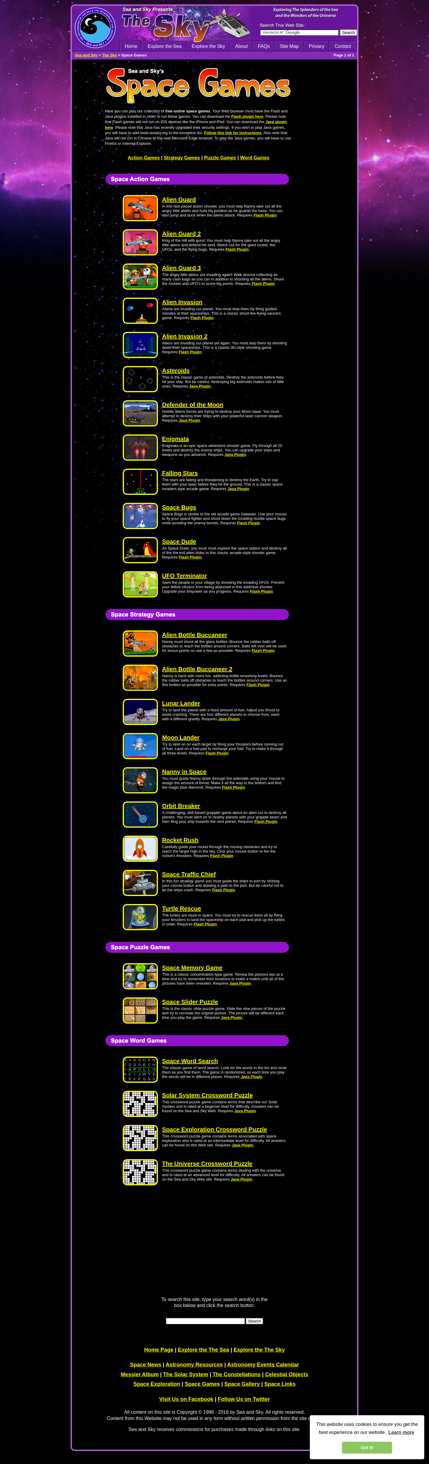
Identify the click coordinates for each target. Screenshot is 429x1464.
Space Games (202, 1384)
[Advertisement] (325, 247)
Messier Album (139, 1374)
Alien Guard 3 (181, 268)
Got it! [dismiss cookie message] (367, 1447)
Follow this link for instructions (233, 133)
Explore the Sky (208, 46)
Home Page (158, 1350)
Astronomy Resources (194, 1365)
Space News (145, 1365)
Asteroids (175, 370)
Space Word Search (190, 1061)
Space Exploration (156, 1384)
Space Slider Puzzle (190, 1002)
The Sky (109, 55)
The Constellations (237, 1374)
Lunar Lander (181, 703)
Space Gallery (242, 1384)
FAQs (264, 46)
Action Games (144, 157)
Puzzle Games (220, 157)
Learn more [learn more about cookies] (401, 1432)
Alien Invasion (182, 302)
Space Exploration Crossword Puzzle (214, 1129)
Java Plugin (200, 386)
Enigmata (175, 439)
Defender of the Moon (192, 404)
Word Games (254, 157)
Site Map (289, 46)
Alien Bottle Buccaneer (194, 635)
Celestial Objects (286, 1374)
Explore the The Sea (203, 1350)
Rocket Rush (180, 840)
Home (131, 46)
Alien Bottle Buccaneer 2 (197, 669)
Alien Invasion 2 (184, 336)
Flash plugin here (247, 116)
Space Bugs (179, 507)
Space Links (280, 1384)
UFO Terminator (184, 575)
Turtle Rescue (181, 908)
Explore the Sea (165, 46)
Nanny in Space (184, 771)
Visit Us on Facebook (186, 1399)
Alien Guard (179, 199)
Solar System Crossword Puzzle (207, 1095)
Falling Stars (180, 473)
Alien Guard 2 (181, 233)
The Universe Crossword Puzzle (207, 1163)
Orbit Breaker (181, 806)
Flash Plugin (265, 215)
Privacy (316, 46)
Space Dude (179, 541)
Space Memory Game (192, 967)
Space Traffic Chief (189, 874)
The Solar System (185, 1374)
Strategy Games (182, 157)
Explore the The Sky (259, 1350)
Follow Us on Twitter (244, 1399)
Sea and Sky (86, 55)
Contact (343, 46)
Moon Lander (181, 737)
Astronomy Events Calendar (263, 1365)
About (241, 46)
